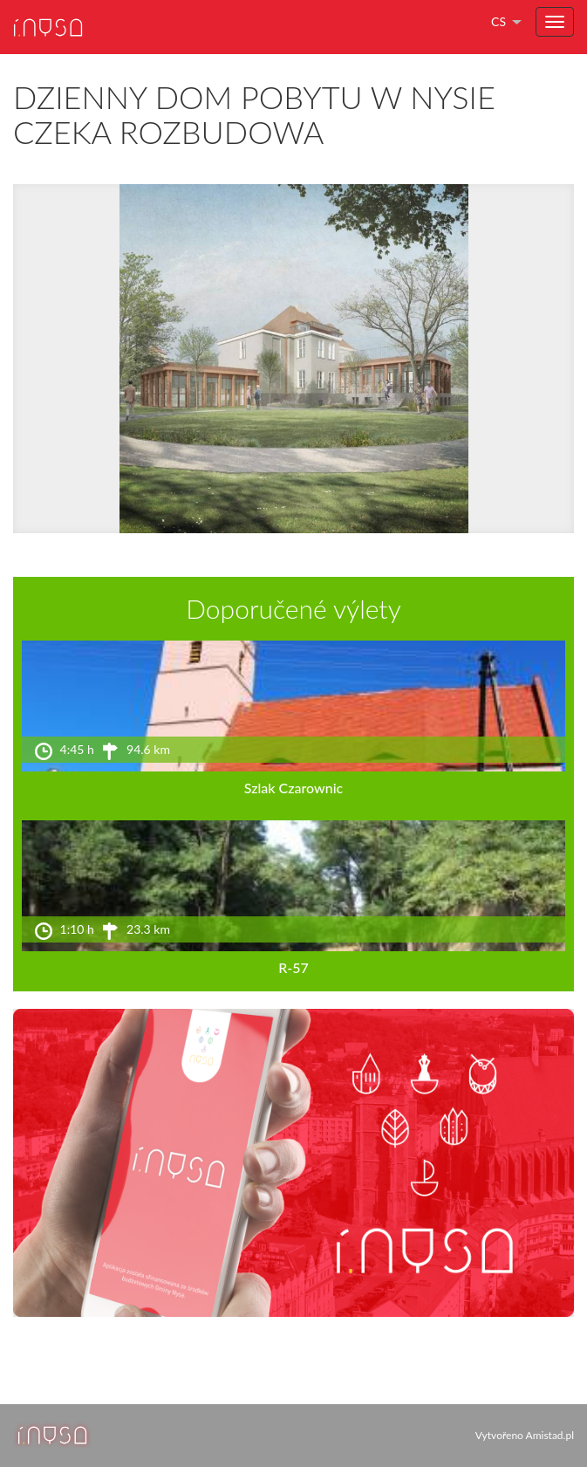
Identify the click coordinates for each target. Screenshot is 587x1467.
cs (498, 21)
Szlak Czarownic (293, 787)
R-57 (293, 967)
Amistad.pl (550, 1435)
